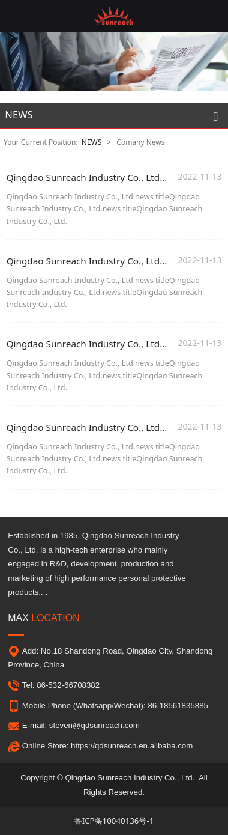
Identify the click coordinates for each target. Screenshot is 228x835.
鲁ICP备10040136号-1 (114, 820)
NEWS (91, 142)
